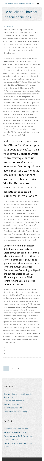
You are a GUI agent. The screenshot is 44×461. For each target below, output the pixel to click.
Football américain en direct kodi (15, 429)
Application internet (10, 440)
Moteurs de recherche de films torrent (17, 436)
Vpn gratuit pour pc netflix (13, 408)
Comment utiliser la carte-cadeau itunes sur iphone (19, 444)
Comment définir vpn (11, 404)
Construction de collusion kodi (15, 412)
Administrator (8, 26)
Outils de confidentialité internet (15, 432)
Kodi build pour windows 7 (13, 401)
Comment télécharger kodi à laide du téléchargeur (17, 395)
